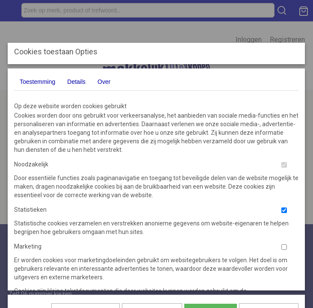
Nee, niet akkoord (268, 195)
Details (76, 81)
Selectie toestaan (152, 195)
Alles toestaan (210, 195)
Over (103, 81)
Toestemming (37, 81)
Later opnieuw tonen (85, 195)
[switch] (284, 165)
